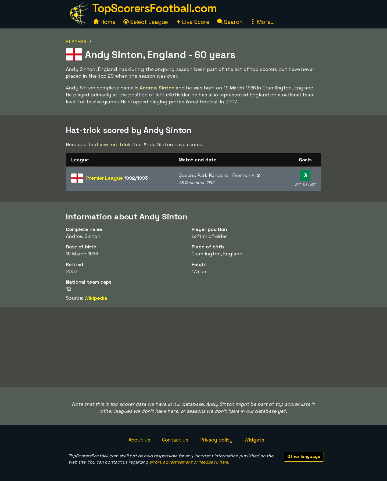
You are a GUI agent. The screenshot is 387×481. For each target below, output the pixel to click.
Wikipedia (95, 298)
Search (229, 22)
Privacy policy (216, 440)
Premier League (117, 178)
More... (262, 22)
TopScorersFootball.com (154, 8)
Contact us (175, 440)
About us (139, 440)
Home (105, 22)
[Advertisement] (193, 347)
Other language (303, 456)
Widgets (254, 440)
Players (76, 41)
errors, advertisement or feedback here (188, 462)
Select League (145, 22)
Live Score (192, 22)
